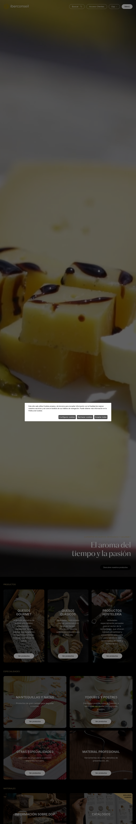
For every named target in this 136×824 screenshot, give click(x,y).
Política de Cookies (35, 411)
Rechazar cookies (85, 417)
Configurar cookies (67, 417)
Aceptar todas (101, 417)
